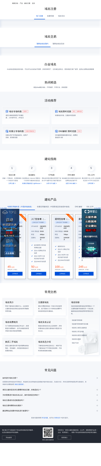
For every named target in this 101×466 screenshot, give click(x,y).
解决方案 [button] (27, 3)
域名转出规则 (76, 332)
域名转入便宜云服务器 (79, 320)
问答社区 (57, 427)
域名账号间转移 (77, 313)
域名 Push (75, 335)
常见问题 (45, 427)
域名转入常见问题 (78, 324)
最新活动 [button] (15, 3)
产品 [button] (21, 3)
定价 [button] (33, 3)
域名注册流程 (23, 381)
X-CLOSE (97, 208)
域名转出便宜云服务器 (79, 328)
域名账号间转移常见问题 (80, 317)
